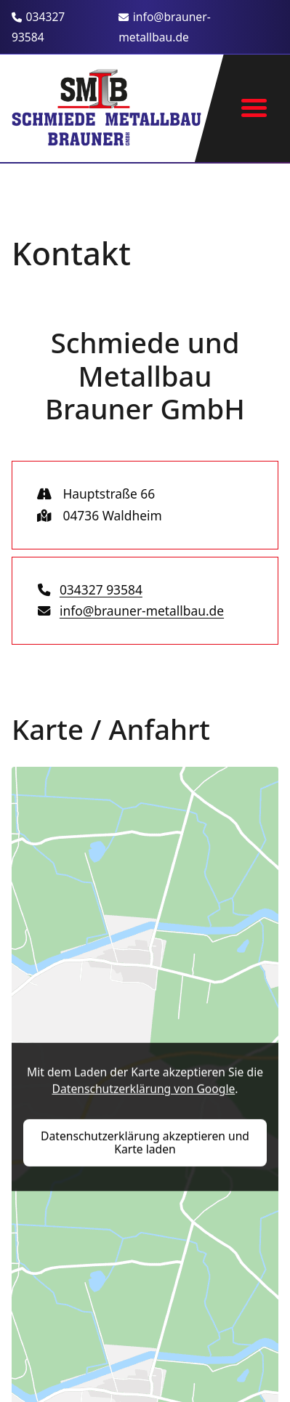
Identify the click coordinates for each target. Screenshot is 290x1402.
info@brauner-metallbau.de (164, 27)
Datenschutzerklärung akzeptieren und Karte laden (145, 1142)
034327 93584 (38, 27)
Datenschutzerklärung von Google (143, 1089)
